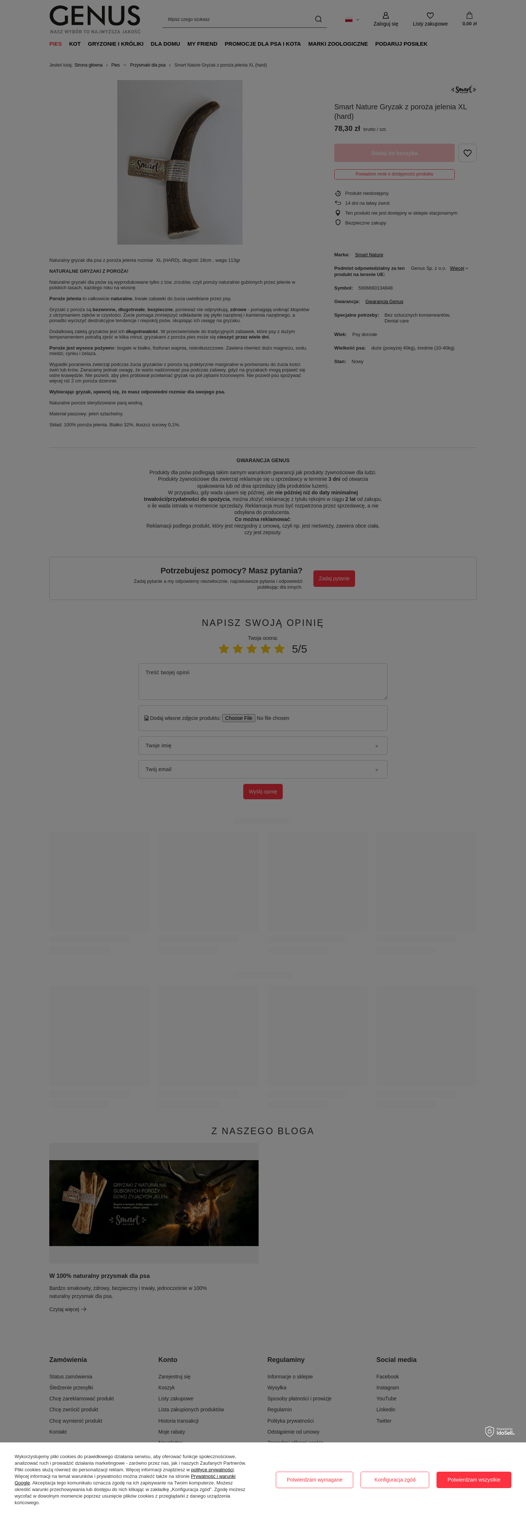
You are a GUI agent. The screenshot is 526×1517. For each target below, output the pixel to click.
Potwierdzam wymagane (315, 1480)
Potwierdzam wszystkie (473, 1480)
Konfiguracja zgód (394, 1480)
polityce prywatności (212, 1469)
